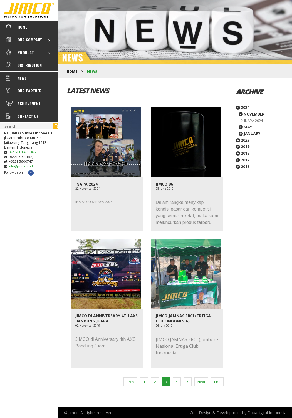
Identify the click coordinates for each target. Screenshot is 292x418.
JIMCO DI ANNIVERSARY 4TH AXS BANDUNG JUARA (106, 318)
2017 (242, 159)
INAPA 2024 (86, 184)
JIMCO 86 (164, 184)
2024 (242, 107)
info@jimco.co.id (21, 166)
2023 (242, 140)
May (245, 126)
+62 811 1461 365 (22, 152)
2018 (242, 153)
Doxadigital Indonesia (267, 412)
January (249, 133)
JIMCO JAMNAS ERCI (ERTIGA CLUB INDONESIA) (183, 318)
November (251, 114)
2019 (242, 146)
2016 (242, 166)
